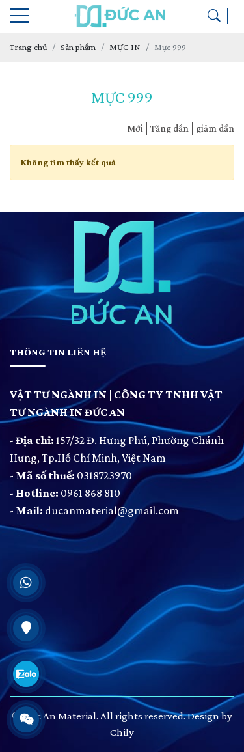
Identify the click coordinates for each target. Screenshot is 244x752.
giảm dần (215, 128)
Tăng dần (169, 128)
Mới (135, 128)
